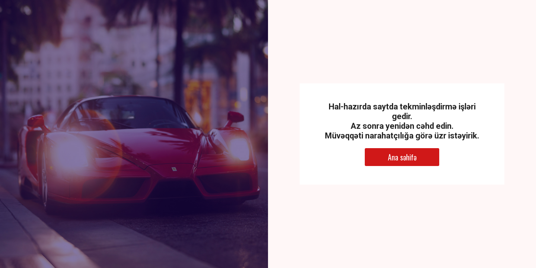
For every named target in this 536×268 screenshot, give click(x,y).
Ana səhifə (402, 157)
